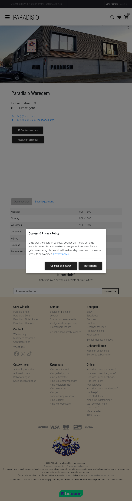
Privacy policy (61, 254)
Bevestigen (90, 265)
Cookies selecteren (60, 265)
